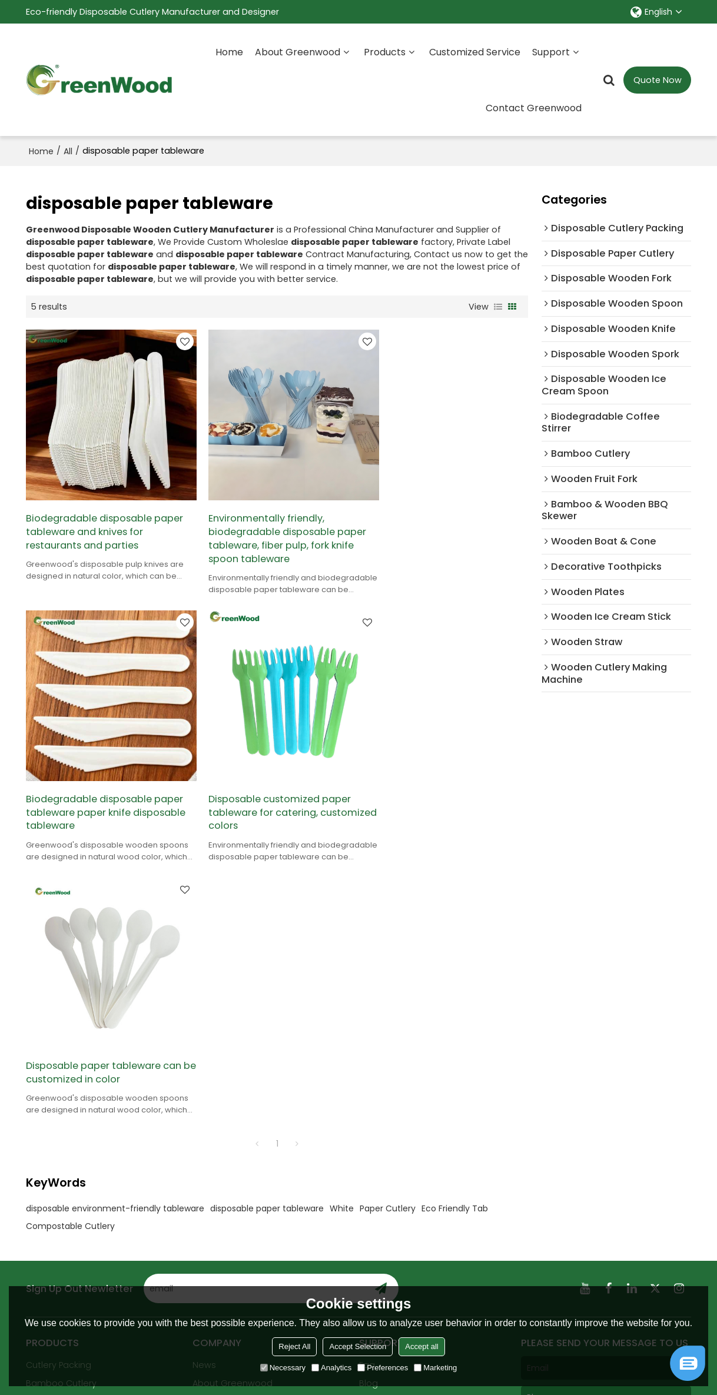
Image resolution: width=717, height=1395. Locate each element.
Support (551, 51)
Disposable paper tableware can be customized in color (276, 784)
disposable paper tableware (267, 933)
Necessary (283, 1367)
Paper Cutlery (388, 933)
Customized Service (474, 51)
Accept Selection (357, 1346)
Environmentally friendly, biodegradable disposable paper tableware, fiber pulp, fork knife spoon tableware (274, 527)
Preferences (382, 1367)
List (498, 306)
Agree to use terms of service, (585, 1274)
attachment (553, 1236)
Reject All (294, 1346)
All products (51, 1157)
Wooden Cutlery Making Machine (77, 1133)
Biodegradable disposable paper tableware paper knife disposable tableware (448, 520)
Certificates (217, 1126)
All (68, 151)
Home (229, 51)
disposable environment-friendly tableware (115, 933)
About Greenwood (297, 51)
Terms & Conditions (556, 1283)
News (204, 1090)
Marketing (435, 1367)
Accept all (421, 1346)
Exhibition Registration (406, 1126)
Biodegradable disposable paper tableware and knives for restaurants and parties (105, 520)
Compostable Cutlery (70, 951)
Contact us (216, 1145)
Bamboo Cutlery (61, 1108)
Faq (367, 1090)
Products (385, 51)
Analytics (331, 1367)
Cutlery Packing (58, 1090)
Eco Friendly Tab (454, 933)
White (342, 933)
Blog (368, 1108)
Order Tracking (390, 1163)
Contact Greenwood (534, 107)
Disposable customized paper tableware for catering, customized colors (98, 790)
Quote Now (657, 79)
